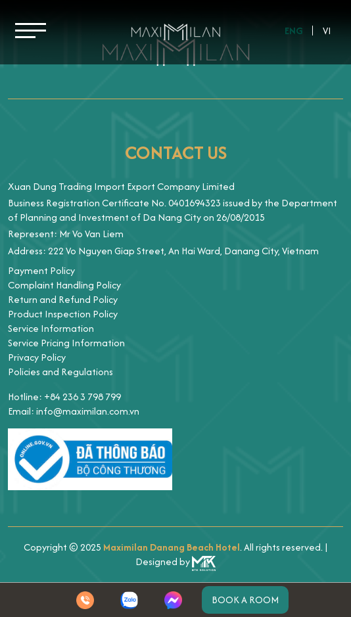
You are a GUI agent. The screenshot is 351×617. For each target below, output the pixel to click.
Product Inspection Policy (63, 314)
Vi (327, 30)
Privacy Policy (37, 357)
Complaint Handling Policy (64, 285)
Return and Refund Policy (63, 299)
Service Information (51, 328)
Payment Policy (41, 270)
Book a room (245, 599)
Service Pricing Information (66, 343)
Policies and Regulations (60, 371)
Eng (294, 30)
